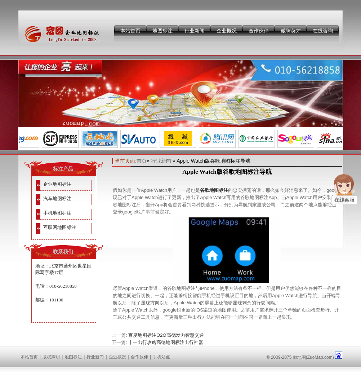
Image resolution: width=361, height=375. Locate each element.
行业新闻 (194, 31)
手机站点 (161, 356)
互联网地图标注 (59, 227)
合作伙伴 (259, 31)
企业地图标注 (57, 184)
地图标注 (162, 31)
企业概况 (227, 31)
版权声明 (51, 356)
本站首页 (130, 31)
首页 (142, 161)
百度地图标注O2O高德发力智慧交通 (166, 335)
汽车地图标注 (57, 198)
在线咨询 (323, 31)
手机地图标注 (57, 213)
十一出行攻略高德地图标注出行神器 (165, 342)
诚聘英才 (291, 31)
